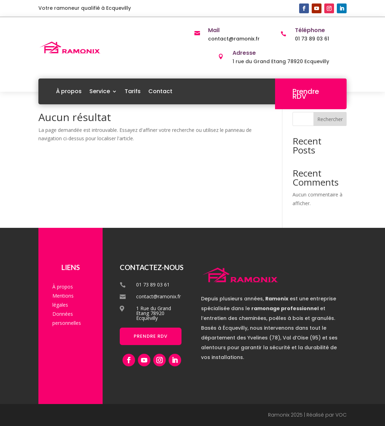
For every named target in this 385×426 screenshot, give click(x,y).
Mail (214, 30)
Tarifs (133, 91)
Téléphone (310, 30)
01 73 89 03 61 (312, 38)
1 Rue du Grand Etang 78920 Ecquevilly (153, 313)
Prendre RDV (306, 94)
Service (99, 91)
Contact (160, 91)
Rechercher (330, 119)
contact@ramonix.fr (234, 38)
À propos (69, 91)
